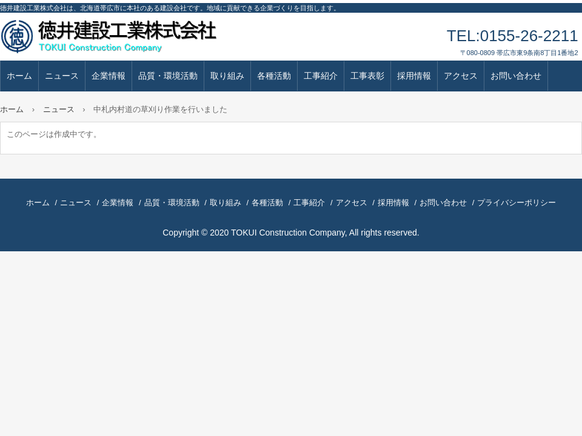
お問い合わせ (515, 76)
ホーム (19, 76)
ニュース (62, 76)
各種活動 (274, 76)
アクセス (461, 76)
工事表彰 (367, 76)
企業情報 (108, 76)
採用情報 (414, 76)
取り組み (227, 76)
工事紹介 (321, 76)
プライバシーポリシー (516, 202)
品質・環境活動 (168, 76)
